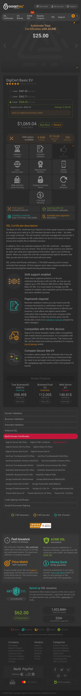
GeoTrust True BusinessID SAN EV (19, 465)
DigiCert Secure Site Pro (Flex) (18, 447)
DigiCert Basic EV (60, 442)
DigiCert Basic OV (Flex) (42, 447)
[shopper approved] (68, 670)
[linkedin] (65, 675)
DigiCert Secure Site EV (40, 451)
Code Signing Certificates (17, 500)
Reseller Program (40, 17)
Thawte (37, 659)
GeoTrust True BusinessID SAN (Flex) (53, 456)
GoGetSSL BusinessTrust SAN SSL (51, 470)
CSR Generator (20, 515)
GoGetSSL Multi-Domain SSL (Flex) (20, 470)
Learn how (65, 597)
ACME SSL (30, 16)
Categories (59, 642)
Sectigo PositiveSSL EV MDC (17, 484)
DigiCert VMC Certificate (40, 442)
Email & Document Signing (17, 505)
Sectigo (37, 656)
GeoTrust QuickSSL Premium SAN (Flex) (22, 461)
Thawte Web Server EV (15, 493)
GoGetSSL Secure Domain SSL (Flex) (52, 465)
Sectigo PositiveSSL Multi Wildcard (46, 484)
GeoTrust (38, 651)
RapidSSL (38, 653)
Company (13, 642)
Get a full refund (58, 572)
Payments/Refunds (16, 651)
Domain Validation (13, 413)
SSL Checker (62, 515)
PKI (53, 17)
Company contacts (16, 659)
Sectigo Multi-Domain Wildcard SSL (50, 479)
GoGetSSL (38, 648)
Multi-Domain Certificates (17, 436)
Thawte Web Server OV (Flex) (39, 493)
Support (61, 17)
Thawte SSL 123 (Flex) (63, 493)
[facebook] (55, 670)
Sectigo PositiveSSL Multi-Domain (19, 479)
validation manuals (54, 320)
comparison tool (35, 363)
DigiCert (37, 645)
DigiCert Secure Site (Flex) (16, 442)
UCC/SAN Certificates (62, 656)
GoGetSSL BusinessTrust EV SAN (19, 475)
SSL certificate (32, 547)
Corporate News (15, 653)
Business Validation (14, 419)
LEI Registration (21, 618)
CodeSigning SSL (60, 659)
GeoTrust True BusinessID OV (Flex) (20, 456)
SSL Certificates (8, 17)
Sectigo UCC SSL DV (41, 488)
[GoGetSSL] (14, 6)
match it (33, 570)
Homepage (13, 645)
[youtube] (58, 675)
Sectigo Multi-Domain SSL (63, 488)
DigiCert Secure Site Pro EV (17, 451)
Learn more (63, 210)
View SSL (20, 401)
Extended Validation (14, 425)
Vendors (38, 642)
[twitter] (62, 670)
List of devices (31, 344)
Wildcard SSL (11, 430)
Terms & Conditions (16, 656)
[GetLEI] (16, 591)
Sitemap (11, 661)
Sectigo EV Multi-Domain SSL (17, 488)
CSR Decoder (41, 515)
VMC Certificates (60, 661)
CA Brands (20, 17)
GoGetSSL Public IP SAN (46, 475)
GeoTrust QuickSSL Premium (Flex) (55, 461)
